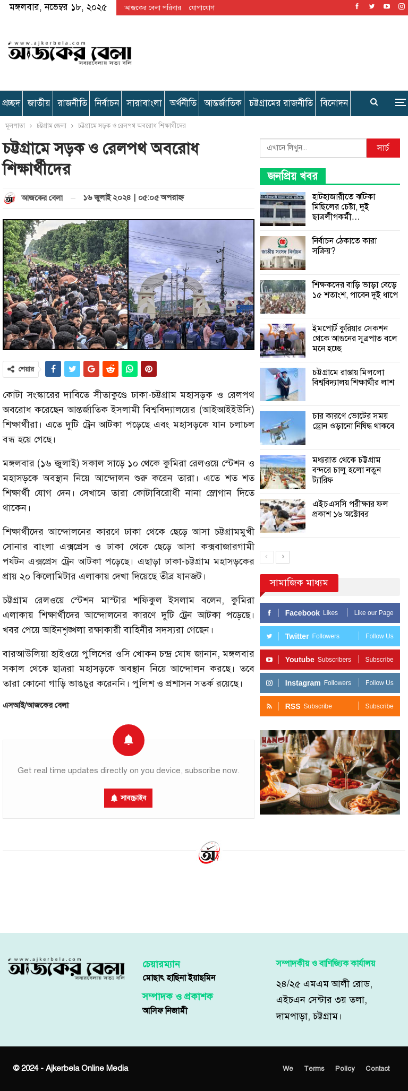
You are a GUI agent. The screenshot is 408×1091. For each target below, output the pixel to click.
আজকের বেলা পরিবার (152, 8)
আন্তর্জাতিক (223, 103)
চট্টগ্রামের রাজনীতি (281, 103)
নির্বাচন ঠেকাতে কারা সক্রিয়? (344, 246)
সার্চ (383, 148)
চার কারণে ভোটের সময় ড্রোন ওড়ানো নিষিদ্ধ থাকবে (353, 421)
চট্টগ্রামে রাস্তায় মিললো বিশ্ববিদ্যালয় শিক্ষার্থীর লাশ (353, 377)
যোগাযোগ (202, 8)
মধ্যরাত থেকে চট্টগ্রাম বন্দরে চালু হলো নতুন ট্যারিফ (346, 470)
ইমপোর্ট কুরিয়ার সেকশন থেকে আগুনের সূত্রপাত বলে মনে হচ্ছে (354, 338)
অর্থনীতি (183, 103)
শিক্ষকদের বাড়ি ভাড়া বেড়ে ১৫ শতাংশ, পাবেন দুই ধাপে (355, 290)
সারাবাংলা (144, 103)
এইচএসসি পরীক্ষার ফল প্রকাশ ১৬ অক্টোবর (350, 509)
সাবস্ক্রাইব (133, 798)
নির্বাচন (107, 103)
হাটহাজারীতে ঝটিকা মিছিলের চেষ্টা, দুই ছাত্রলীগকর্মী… (343, 207)
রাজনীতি (72, 103)
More (333, 103)
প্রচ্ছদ (11, 103)
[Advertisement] (271, 51)
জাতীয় (39, 103)
